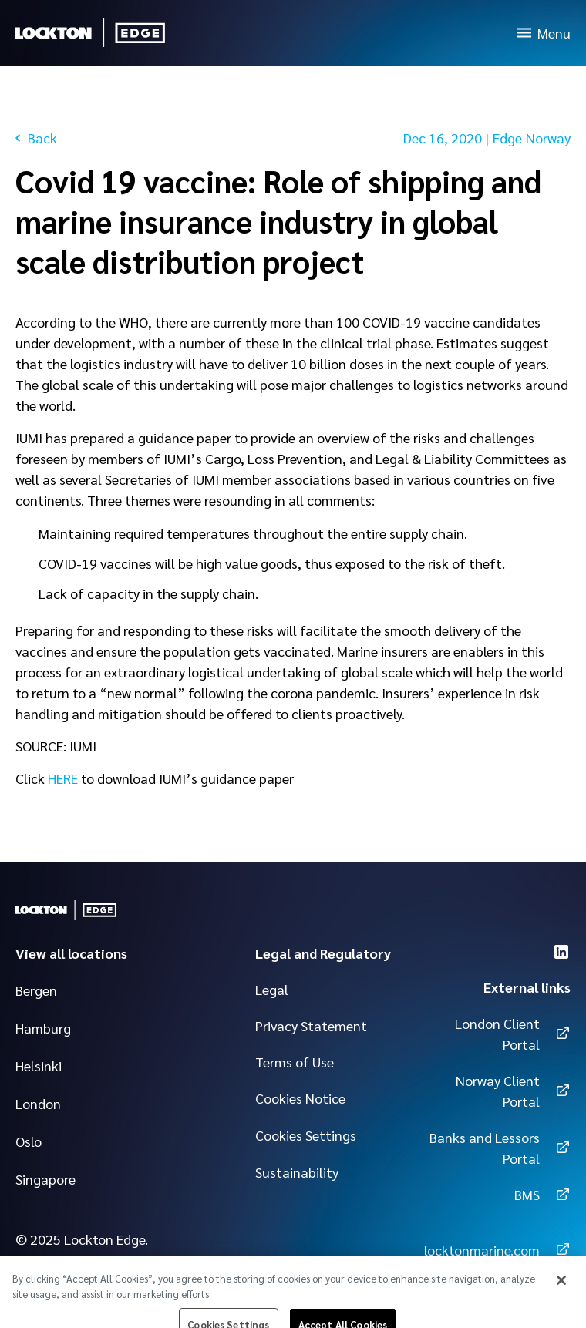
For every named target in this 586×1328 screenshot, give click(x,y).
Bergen (36, 990)
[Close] (561, 1289)
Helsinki (38, 1065)
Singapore (45, 1179)
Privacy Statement (311, 1025)
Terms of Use (294, 1062)
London (38, 1103)
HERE (63, 778)
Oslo (28, 1141)
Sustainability (296, 1172)
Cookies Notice (300, 1098)
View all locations (71, 953)
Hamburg (43, 1028)
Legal (271, 989)
